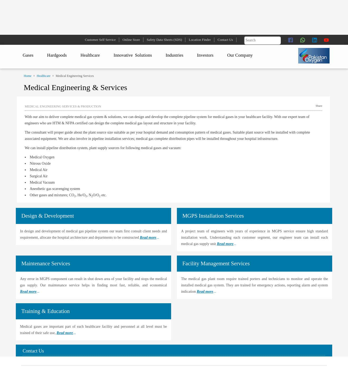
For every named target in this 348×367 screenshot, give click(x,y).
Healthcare (90, 55)
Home (27, 76)
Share (319, 105)
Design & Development (47, 216)
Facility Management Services (216, 263)
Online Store (131, 40)
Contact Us (225, 40)
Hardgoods (57, 55)
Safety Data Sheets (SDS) (164, 40)
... (149, 237)
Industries (174, 55)
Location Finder (200, 40)
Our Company (240, 55)
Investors (205, 55)
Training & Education (45, 311)
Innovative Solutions (133, 55)
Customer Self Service (100, 40)
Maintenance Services (45, 263)
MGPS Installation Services (213, 216)
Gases (28, 55)
